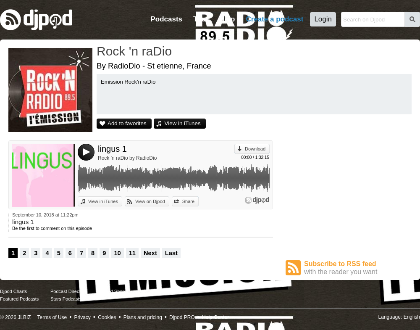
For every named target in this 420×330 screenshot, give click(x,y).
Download (255, 148)
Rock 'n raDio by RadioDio (127, 158)
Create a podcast (274, 19)
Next (150, 253)
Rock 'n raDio (134, 51)
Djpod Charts (13, 291)
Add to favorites (127, 123)
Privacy (82, 317)
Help (227, 19)
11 (132, 253)
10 (117, 253)
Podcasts (166, 19)
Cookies (107, 317)
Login (323, 19)
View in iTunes (183, 123)
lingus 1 (112, 148)
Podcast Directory (68, 291)
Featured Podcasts (19, 298)
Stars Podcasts (65, 298)
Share (188, 201)
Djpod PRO (182, 317)
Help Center (215, 317)
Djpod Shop (113, 291)
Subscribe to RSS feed (358, 268)
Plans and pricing (142, 317)
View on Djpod (150, 201)
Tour (201, 19)
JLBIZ (24, 317)
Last (171, 253)
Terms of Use (52, 317)
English (412, 317)
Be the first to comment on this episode (52, 228)
